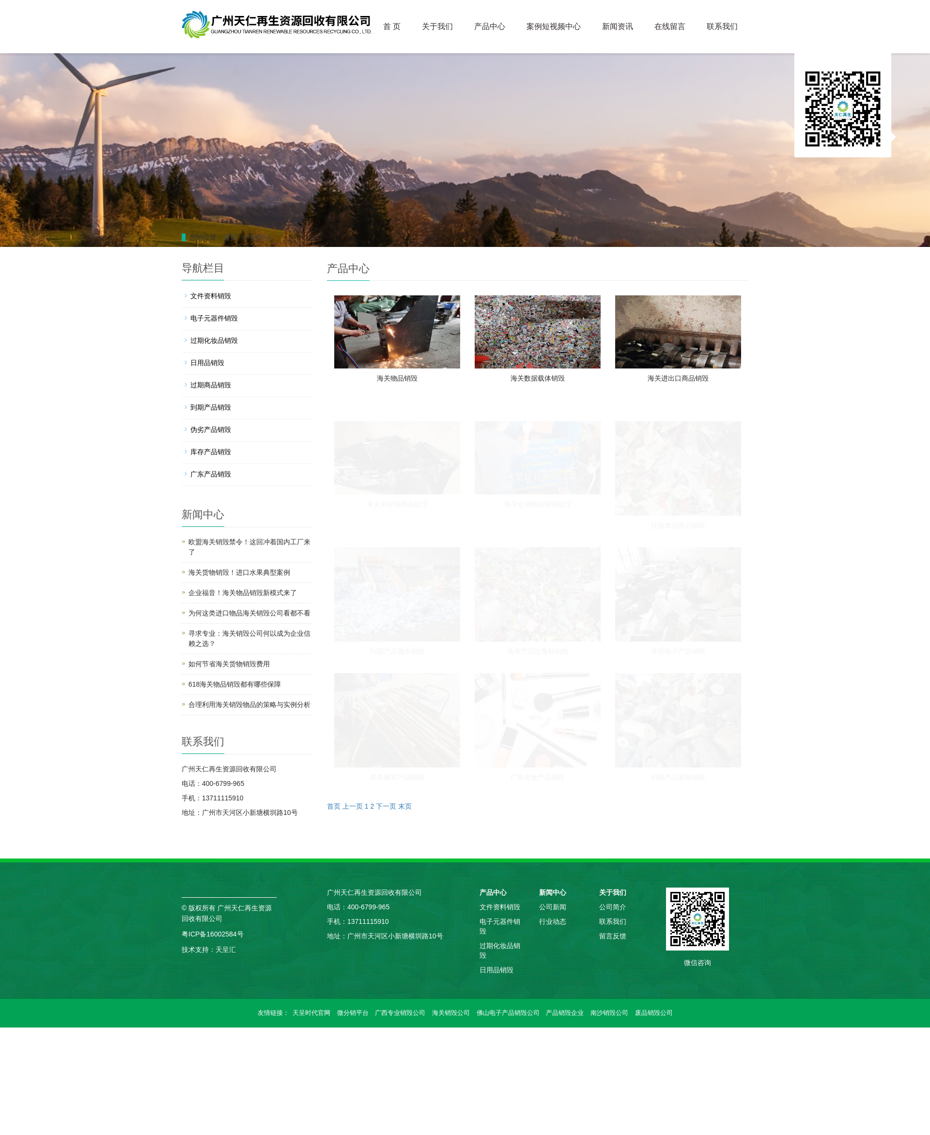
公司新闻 (552, 907)
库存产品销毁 (210, 452)
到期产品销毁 (210, 407)
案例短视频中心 (554, 26)
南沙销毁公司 (609, 1012)
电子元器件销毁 (214, 318)
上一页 (352, 806)
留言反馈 (612, 936)
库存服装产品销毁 (397, 777)
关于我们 (437, 26)
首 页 (392, 26)
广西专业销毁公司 (400, 1012)
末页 (405, 806)
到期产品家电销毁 (678, 777)
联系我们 (722, 26)
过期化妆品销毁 (214, 340)
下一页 (386, 806)
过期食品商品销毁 (678, 525)
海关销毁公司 (451, 1012)
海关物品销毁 (397, 378)
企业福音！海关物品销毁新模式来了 (242, 593)
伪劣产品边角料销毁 (537, 651)
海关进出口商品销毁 (678, 378)
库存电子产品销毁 (678, 651)
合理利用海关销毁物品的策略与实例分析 (249, 704)
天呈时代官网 (311, 1012)
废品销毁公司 (654, 1012)
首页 (230, 237)
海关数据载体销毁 (538, 378)
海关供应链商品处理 (397, 504)
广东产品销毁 (210, 474)
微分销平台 (353, 1012)
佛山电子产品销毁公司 (508, 1012)
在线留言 (669, 26)
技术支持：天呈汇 (209, 949)
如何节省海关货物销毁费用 (229, 664)
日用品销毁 (207, 363)
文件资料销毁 (210, 296)
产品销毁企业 (565, 1012)
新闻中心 (552, 892)
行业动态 (552, 921)
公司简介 (612, 907)
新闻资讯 (617, 26)
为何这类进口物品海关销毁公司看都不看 (249, 613)
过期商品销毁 (210, 385)
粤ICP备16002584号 (213, 934)
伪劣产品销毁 (210, 429)
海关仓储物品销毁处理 (538, 504)
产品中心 (489, 26)
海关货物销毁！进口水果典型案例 (239, 572)
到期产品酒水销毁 (397, 651)
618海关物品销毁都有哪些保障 (234, 684)
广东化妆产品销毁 (538, 777)
